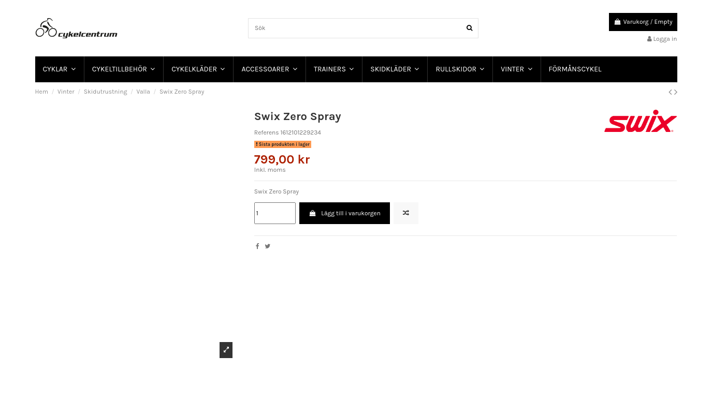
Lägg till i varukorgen (345, 213)
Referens (266, 132)
